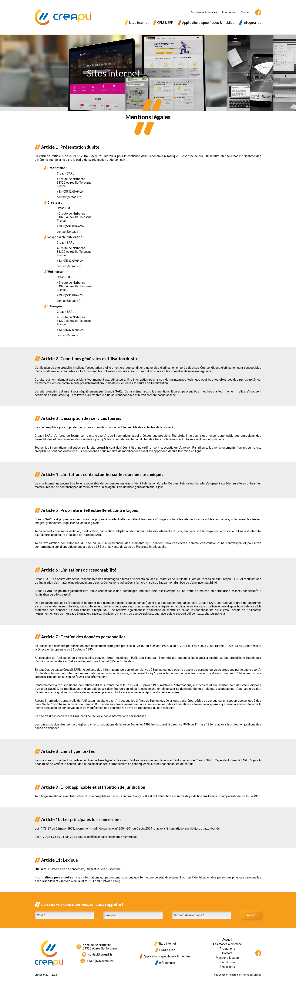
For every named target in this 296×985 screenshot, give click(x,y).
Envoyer (251, 915)
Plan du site (227, 962)
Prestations (229, 12)
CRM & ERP (163, 22)
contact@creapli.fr (97, 954)
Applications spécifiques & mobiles (206, 22)
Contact (246, 12)
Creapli (257, 974)
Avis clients (227, 967)
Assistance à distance (203, 12)
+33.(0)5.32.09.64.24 (97, 961)
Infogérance (250, 22)
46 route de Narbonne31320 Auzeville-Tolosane (97, 946)
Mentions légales (227, 958)
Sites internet (137, 22)
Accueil (227, 939)
